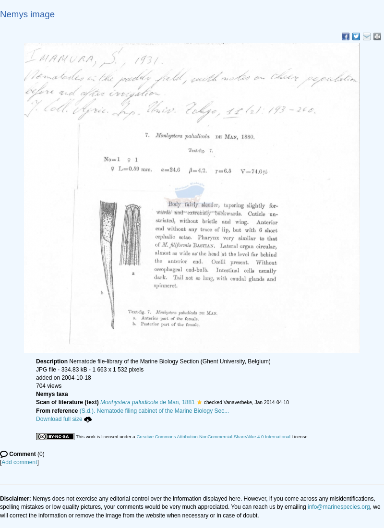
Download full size (64, 419)
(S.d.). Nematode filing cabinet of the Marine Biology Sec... (154, 411)
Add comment (19, 462)
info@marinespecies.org (339, 507)
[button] (199, 402)
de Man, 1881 (147, 402)
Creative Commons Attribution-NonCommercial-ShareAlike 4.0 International (213, 436)
